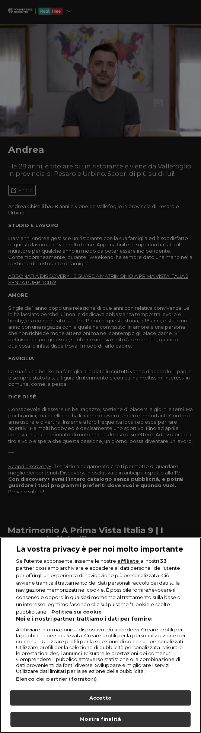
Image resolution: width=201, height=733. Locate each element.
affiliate (128, 562)
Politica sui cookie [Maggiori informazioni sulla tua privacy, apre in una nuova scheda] (76, 613)
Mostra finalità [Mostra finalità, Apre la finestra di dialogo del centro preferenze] (100, 720)
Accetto (100, 699)
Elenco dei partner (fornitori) (56, 680)
